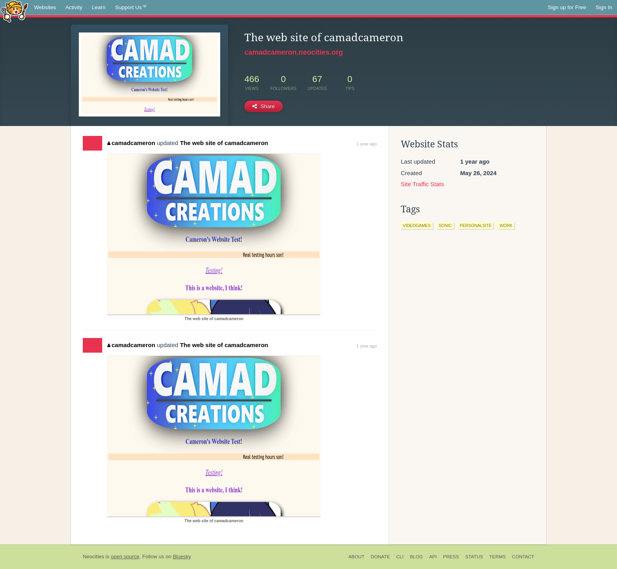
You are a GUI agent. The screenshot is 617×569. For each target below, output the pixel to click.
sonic (445, 225)
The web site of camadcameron (224, 142)
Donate (380, 556)
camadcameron (131, 142)
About (356, 556)
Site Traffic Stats (422, 184)
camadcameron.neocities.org (293, 52)
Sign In (604, 7)
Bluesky (182, 556)
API (433, 556)
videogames (417, 225)
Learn (99, 7)
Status (474, 556)
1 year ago (366, 143)
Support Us (131, 7)
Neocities (93, 556)
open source (125, 556)
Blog (416, 556)
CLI (400, 556)
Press (451, 556)
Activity (73, 7)
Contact (523, 556)
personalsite (476, 225)
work (505, 225)
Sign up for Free (567, 7)
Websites (45, 7)
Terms (497, 556)
